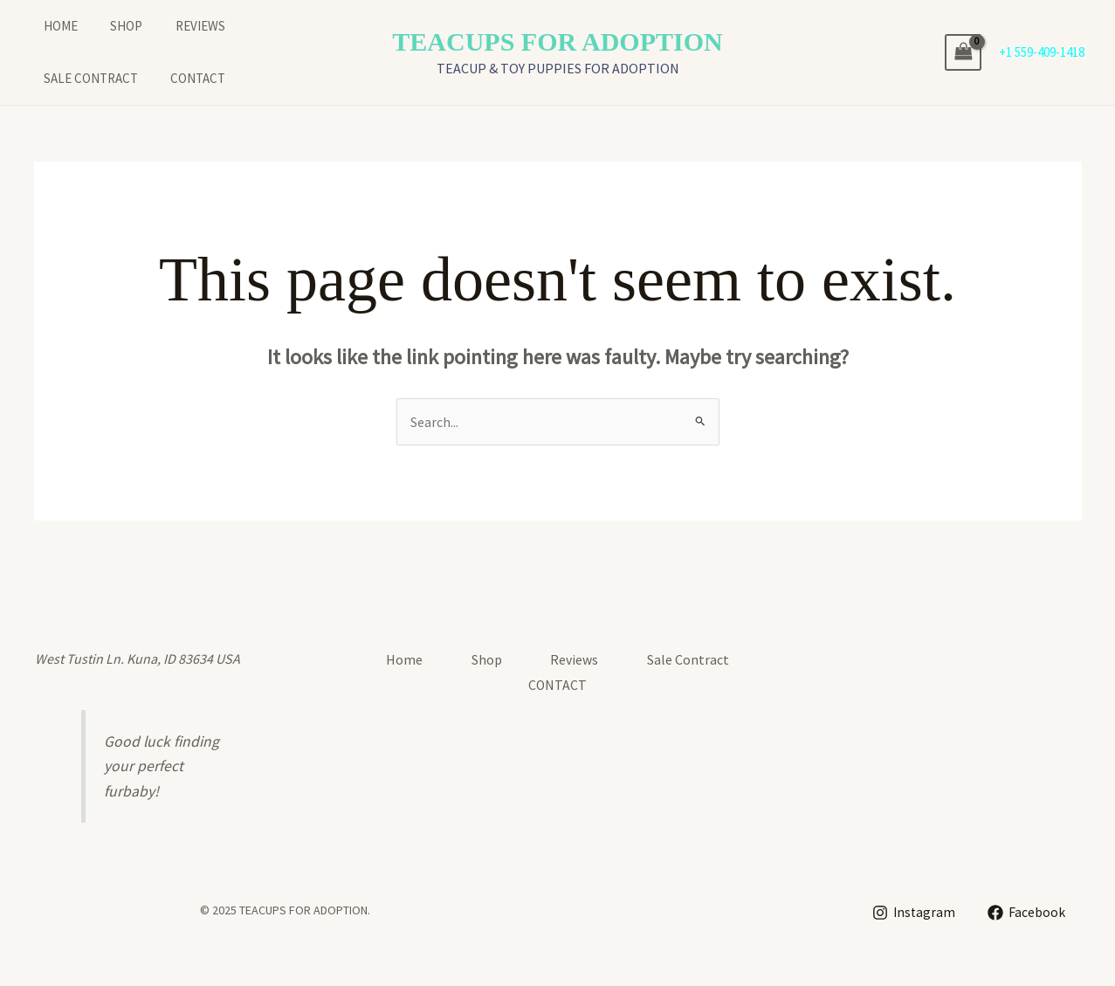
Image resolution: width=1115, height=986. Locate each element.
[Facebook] (1026, 912)
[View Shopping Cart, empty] (963, 52)
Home (48, 25)
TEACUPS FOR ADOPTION (557, 41)
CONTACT (58, 78)
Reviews (174, 25)
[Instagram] (913, 912)
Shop (107, 25)
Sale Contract (272, 25)
